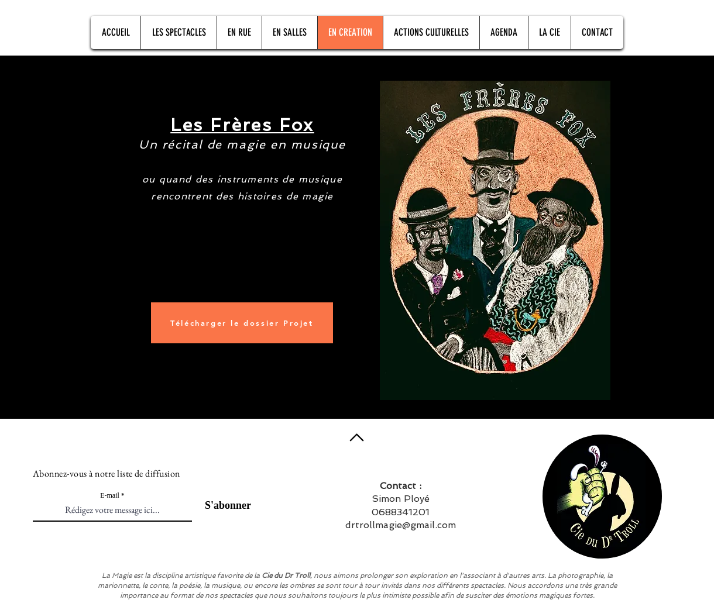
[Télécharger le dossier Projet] (242, 322)
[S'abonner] (221, 505)
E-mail (109, 495)
